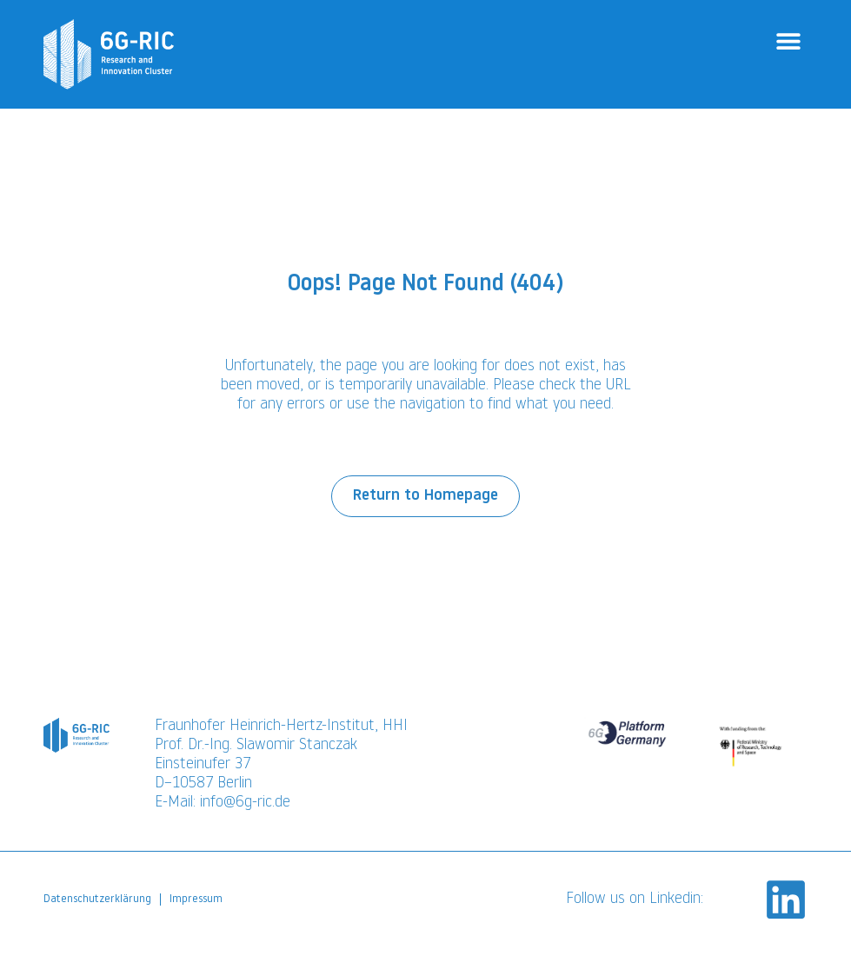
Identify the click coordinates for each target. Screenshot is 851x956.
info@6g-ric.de (245, 811)
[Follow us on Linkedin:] (786, 908)
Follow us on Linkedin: (634, 908)
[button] (788, 41)
